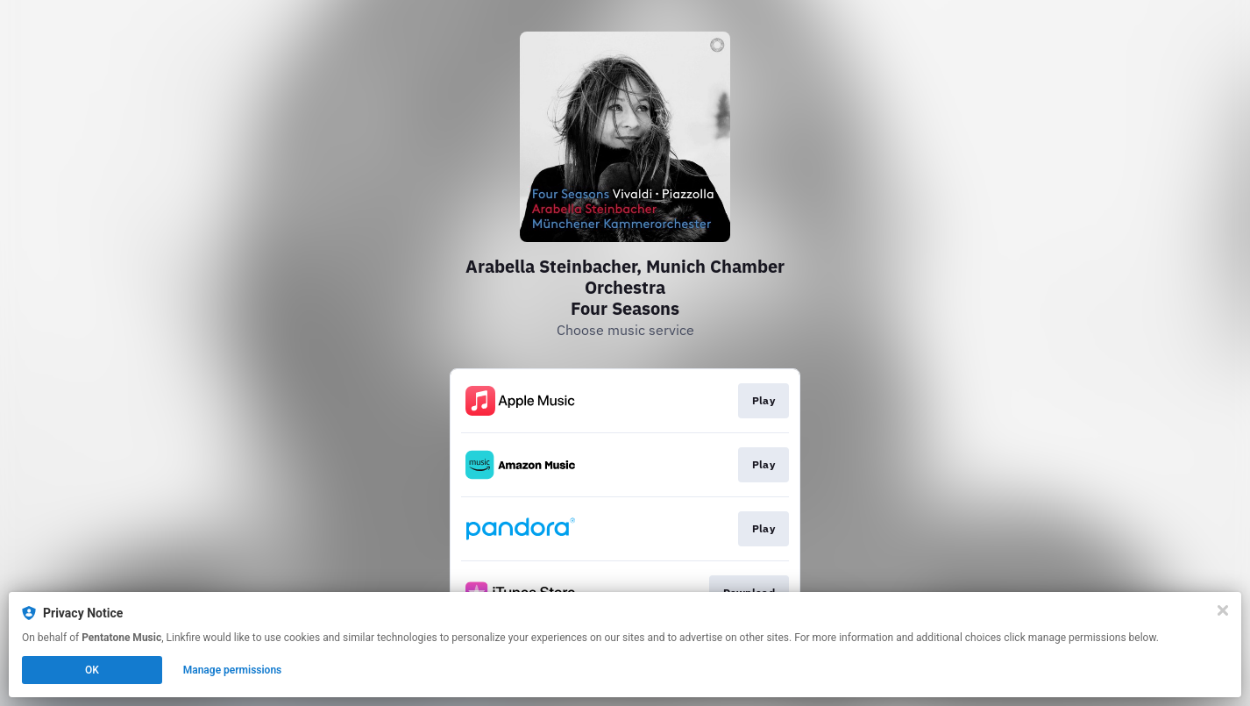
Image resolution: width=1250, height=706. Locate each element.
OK (92, 670)
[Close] (1223, 610)
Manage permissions (232, 670)
